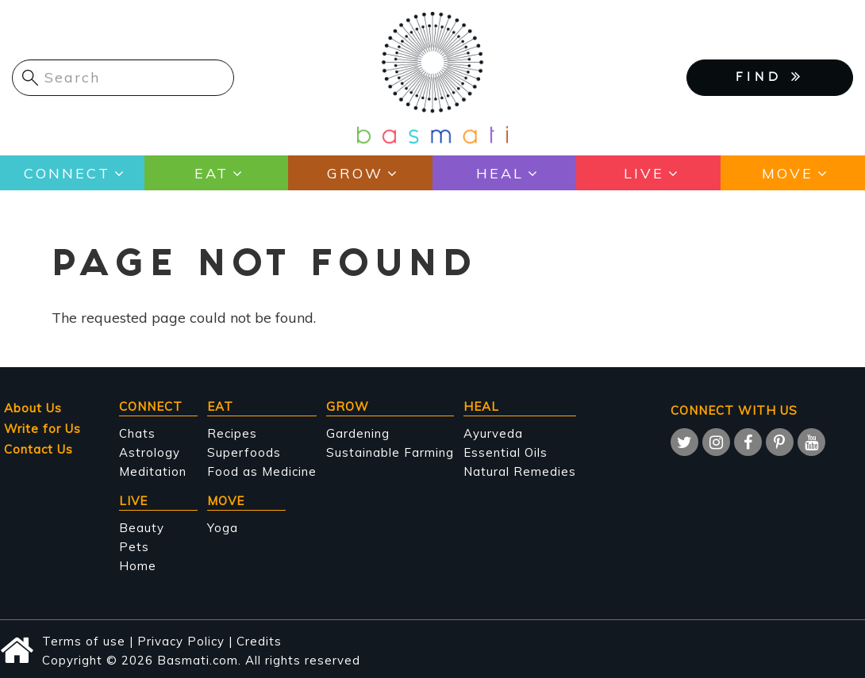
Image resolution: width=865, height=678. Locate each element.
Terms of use (83, 641)
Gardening (358, 433)
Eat (211, 173)
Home (137, 565)
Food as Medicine (262, 471)
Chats (137, 433)
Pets (134, 546)
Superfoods (244, 452)
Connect (67, 173)
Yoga (222, 527)
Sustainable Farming (390, 452)
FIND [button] (770, 76)
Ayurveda (493, 433)
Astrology (149, 452)
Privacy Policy (181, 641)
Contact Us (38, 449)
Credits (259, 641)
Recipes (232, 433)
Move (787, 173)
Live (644, 173)
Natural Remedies (519, 471)
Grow (355, 173)
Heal (500, 173)
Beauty (141, 527)
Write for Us (42, 428)
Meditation (152, 471)
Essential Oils (505, 452)
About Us (33, 408)
